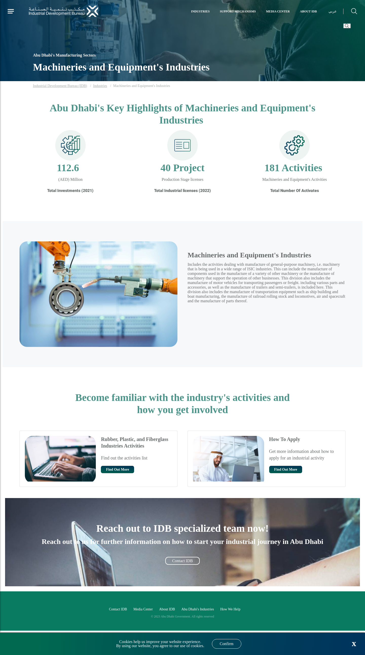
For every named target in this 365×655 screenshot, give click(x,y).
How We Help (230, 609)
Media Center (278, 11)
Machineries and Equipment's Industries (141, 86)
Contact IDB (182, 561)
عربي (332, 11)
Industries (200, 11)
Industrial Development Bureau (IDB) (60, 86)
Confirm (226, 644)
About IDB (308, 11)
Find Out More (117, 469)
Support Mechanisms (238, 11)
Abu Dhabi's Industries (197, 609)
